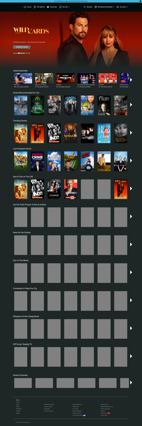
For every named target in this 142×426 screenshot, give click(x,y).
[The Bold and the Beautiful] (44, 383)
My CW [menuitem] (64, 7)
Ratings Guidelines (77, 411)
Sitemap (103, 411)
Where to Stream (48, 406)
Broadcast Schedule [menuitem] (104, 7)
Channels (18, 411)
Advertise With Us (76, 413)
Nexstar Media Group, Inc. (107, 406)
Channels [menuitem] (52, 7)
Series (17, 404)
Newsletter (47, 408)
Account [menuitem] (122, 7)
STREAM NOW (22, 47)
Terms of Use (84, 1)
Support (18, 413)
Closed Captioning (77, 404)
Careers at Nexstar (105, 408)
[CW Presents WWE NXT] (129, 383)
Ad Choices (75, 408)
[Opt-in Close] (140, 1)
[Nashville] (108, 383)
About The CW (104, 404)
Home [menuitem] (27, 7)
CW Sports (18, 408)
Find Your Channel (48, 411)
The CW (16, 6)
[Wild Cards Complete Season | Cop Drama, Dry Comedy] (71, 40)
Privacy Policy (75, 1)
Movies (17, 406)
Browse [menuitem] (88, 7)
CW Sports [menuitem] (39, 7)
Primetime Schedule (49, 404)
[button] (131, 80)
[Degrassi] (23, 383)
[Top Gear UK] (87, 383)
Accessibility (75, 406)
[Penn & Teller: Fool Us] (65, 383)
